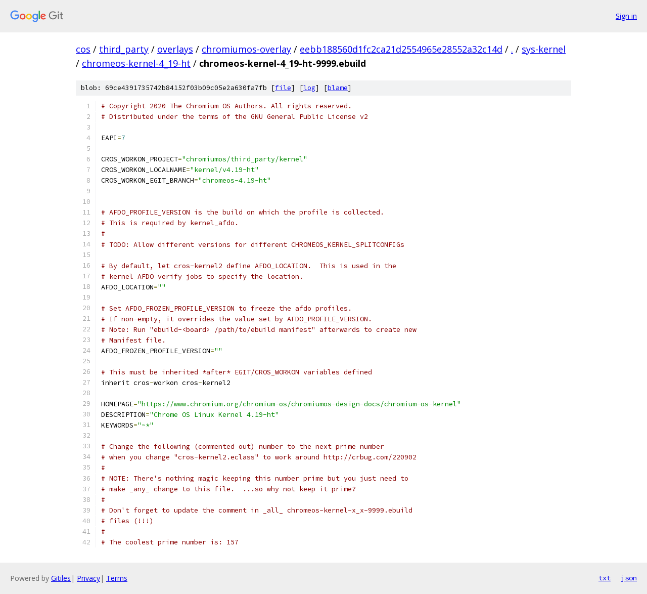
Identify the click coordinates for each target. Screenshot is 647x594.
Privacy (88, 578)
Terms (116, 578)
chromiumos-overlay (246, 49)
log (309, 87)
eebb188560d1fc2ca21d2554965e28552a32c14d (401, 49)
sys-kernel (544, 49)
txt (604, 577)
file (283, 87)
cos (83, 49)
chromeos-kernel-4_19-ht (136, 63)
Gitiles (61, 578)
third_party (124, 49)
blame (338, 87)
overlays (175, 49)
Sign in (626, 16)
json (629, 577)
